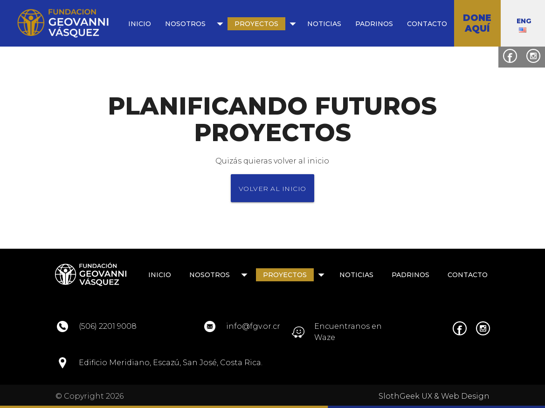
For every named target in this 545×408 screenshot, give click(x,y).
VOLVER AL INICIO (272, 188)
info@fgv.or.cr (253, 326)
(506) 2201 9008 (108, 326)
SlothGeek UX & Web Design (434, 396)
